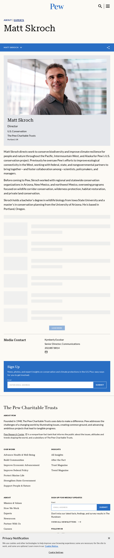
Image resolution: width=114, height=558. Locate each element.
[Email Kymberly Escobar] (46, 352)
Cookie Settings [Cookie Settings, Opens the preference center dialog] (56, 554)
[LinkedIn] (63, 534)
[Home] (30, 407)
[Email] (50, 385)
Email (9, 380)
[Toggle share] (108, 47)
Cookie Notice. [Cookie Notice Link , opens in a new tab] (51, 548)
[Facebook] (53, 534)
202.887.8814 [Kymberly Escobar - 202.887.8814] (52, 347)
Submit (100, 385)
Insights (56, 449)
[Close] (109, 539)
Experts (19, 20)
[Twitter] (67, 534)
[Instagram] (58, 534)
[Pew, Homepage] (57, 6)
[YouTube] (72, 534)
